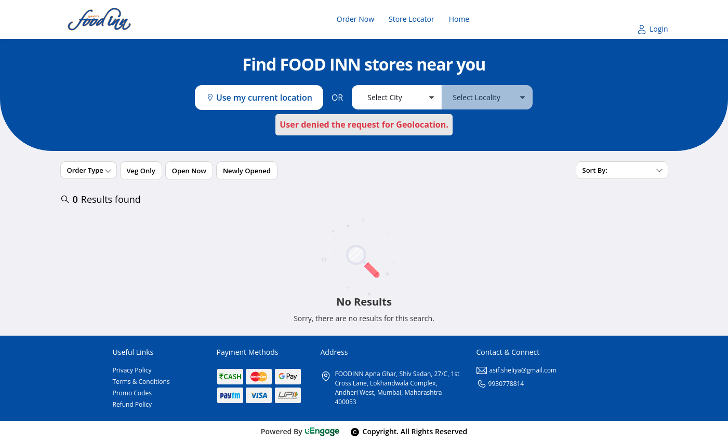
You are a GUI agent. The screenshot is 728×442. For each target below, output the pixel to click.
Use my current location (259, 97)
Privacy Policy (132, 370)
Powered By (300, 431)
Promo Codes (132, 393)
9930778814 (500, 383)
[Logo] (99, 19)
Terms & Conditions (141, 381)
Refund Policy (132, 404)
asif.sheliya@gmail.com (516, 370)
